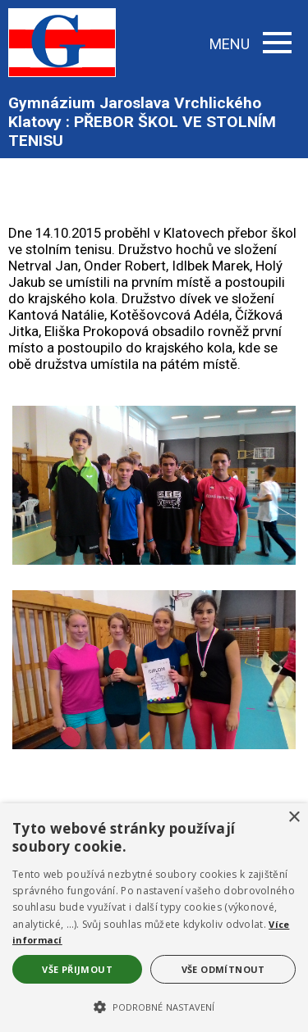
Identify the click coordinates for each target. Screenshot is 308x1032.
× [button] (293, 818)
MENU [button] (250, 43)
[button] (154, 1005)
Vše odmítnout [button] (223, 969)
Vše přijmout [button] (77, 969)
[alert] (154, 917)
